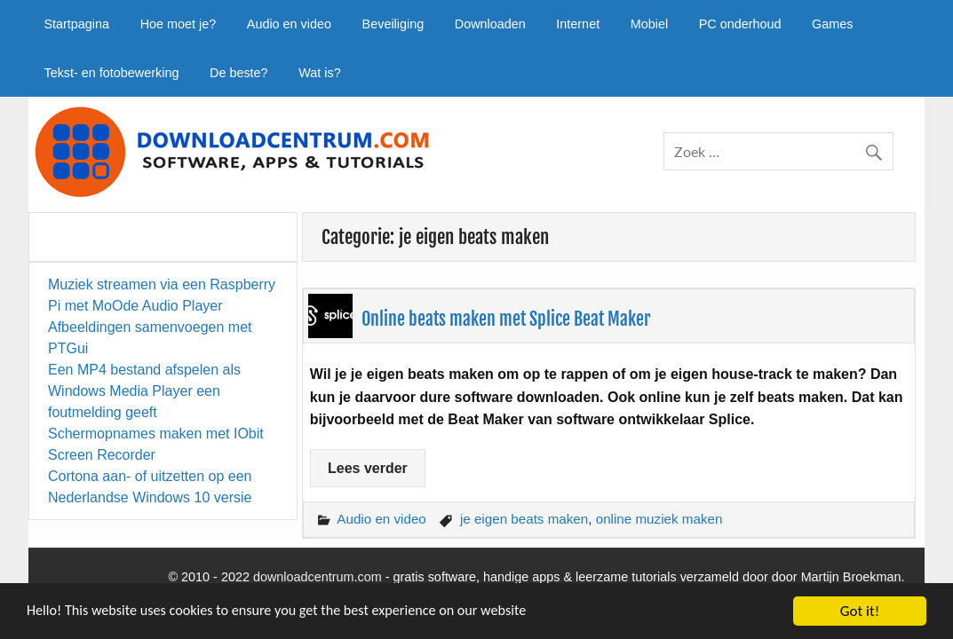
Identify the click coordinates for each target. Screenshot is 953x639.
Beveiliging (393, 24)
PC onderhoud (740, 24)
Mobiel (649, 24)
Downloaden (490, 24)
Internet (578, 24)
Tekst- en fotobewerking (111, 73)
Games (832, 24)
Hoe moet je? (178, 24)
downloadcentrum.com (317, 577)
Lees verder (368, 468)
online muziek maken (659, 518)
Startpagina (76, 24)
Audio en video (289, 24)
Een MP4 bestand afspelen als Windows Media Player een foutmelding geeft (144, 391)
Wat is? (319, 73)
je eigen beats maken (524, 518)
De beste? (239, 73)
